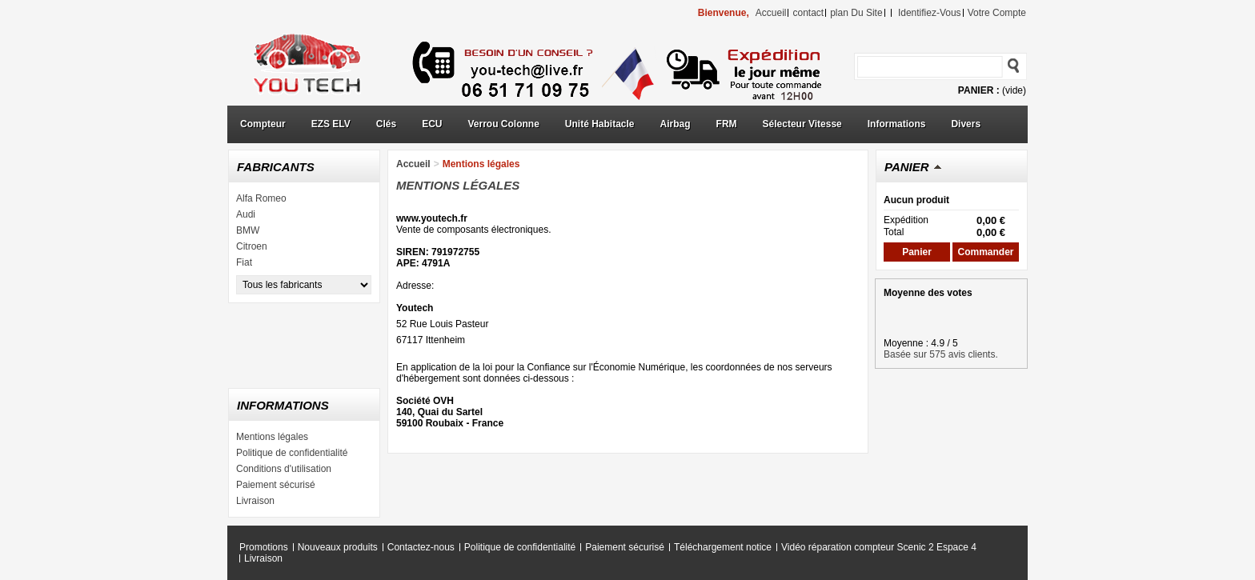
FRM (726, 124)
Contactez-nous (421, 547)
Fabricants (276, 167)
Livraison (255, 500)
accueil (771, 12)
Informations (897, 124)
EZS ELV (331, 124)
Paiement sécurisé (275, 484)
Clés (386, 124)
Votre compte (997, 12)
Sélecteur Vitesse (802, 124)
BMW (247, 230)
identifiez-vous (929, 12)
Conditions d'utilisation (283, 468)
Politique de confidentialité (291, 452)
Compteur (263, 124)
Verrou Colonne (503, 124)
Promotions (263, 547)
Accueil (413, 164)
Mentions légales (272, 436)
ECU (432, 124)
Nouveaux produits (338, 547)
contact (808, 12)
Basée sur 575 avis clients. (941, 354)
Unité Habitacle (600, 124)
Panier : (979, 90)
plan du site (856, 12)
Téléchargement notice (723, 547)
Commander (985, 252)
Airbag (675, 124)
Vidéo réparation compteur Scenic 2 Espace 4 (878, 547)
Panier (906, 167)
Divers (965, 124)
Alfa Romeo (261, 198)
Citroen (251, 246)
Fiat (244, 262)
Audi (245, 214)
